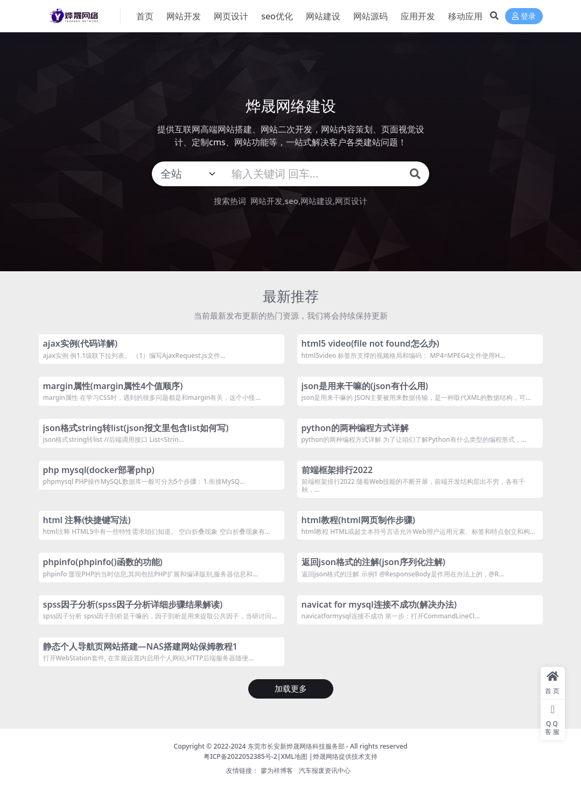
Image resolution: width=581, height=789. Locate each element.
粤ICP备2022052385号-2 (240, 756)
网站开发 (266, 200)
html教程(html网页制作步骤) (359, 520)
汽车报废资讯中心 (325, 770)
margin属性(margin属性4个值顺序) (113, 386)
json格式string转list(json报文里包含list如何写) (136, 428)
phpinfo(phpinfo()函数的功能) (103, 562)
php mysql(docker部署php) (99, 470)
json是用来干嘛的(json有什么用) (365, 386)
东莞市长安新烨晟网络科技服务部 (296, 746)
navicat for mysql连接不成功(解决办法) (379, 604)
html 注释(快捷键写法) (87, 520)
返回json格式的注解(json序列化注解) (373, 562)
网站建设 (316, 200)
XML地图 (294, 756)
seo (291, 200)
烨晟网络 (326, 756)
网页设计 (351, 200)
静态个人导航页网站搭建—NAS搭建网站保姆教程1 (140, 646)
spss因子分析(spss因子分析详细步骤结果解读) (133, 604)
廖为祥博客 (277, 770)
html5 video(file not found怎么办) (370, 343)
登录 (524, 16)
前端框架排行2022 (337, 470)
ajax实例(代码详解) (80, 343)
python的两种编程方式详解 (355, 428)
